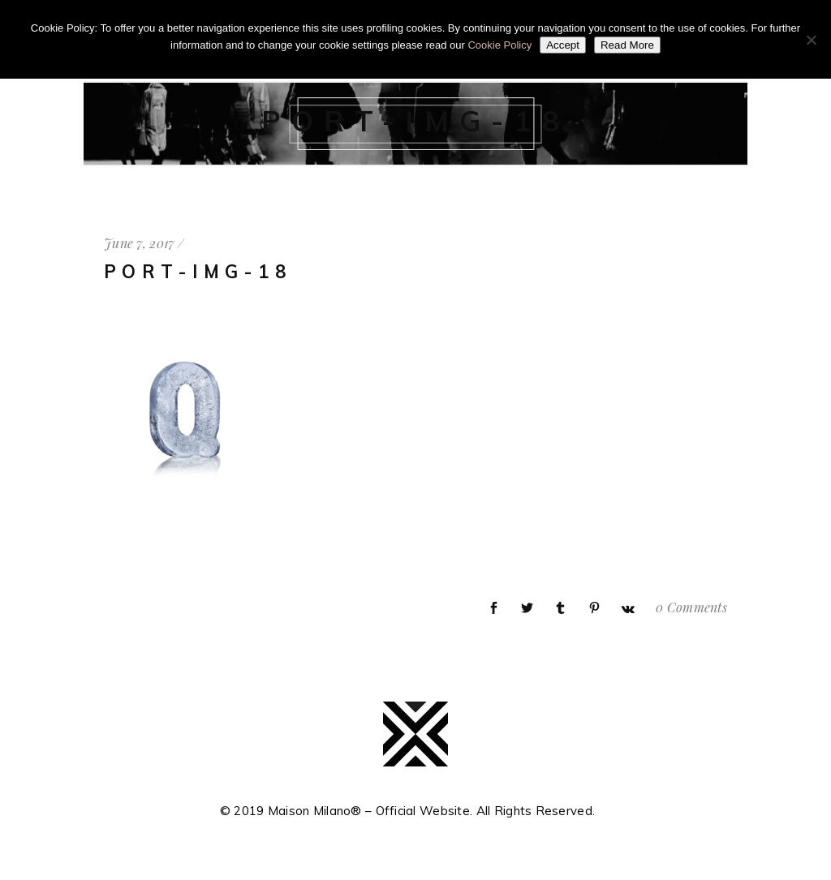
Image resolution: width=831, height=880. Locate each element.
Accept (562, 45)
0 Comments (691, 607)
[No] (811, 40)
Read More (627, 45)
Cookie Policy (499, 45)
